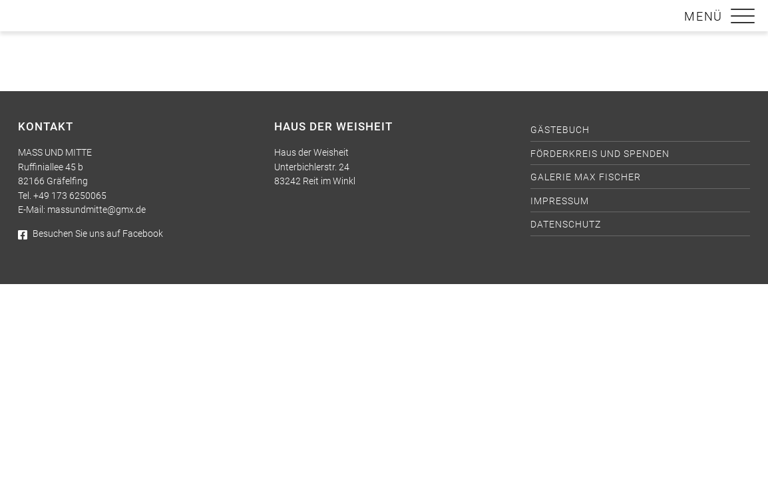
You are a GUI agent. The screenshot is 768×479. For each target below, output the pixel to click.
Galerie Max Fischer (585, 177)
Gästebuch (560, 130)
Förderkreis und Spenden (600, 154)
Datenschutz (565, 224)
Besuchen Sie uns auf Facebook (90, 234)
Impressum (559, 201)
